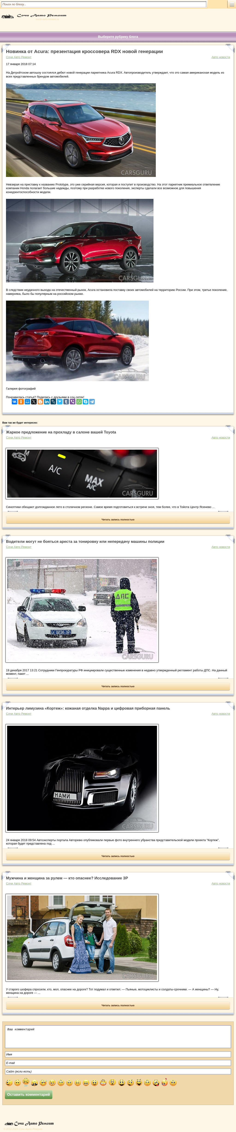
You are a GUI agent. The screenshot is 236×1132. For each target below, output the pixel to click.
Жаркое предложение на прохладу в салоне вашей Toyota (61, 432)
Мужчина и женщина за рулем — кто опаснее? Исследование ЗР (67, 878)
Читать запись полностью (118, 519)
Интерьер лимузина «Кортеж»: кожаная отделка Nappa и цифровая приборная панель (88, 708)
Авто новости (221, 57)
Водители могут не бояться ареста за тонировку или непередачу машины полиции (85, 541)
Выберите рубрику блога (118, 37)
